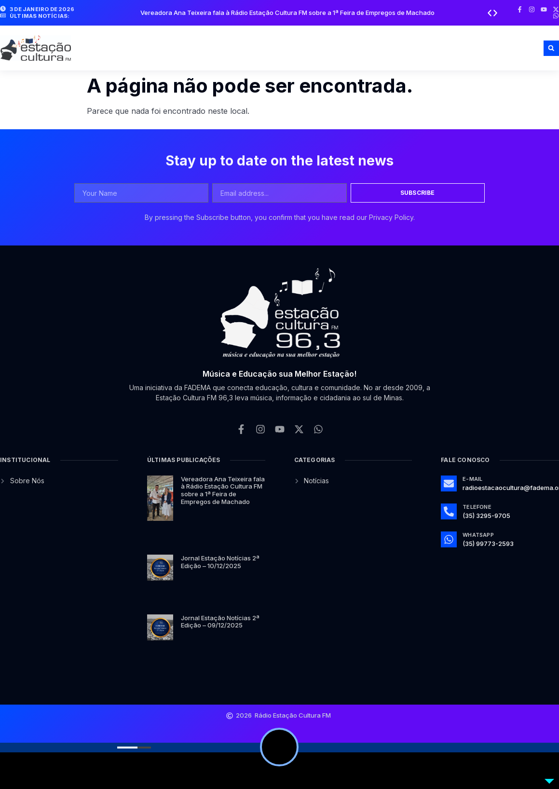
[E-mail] (449, 483)
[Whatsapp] (449, 539)
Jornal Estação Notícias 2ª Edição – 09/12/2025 (220, 621)
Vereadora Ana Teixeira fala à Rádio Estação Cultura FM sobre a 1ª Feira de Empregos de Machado (287, 12)
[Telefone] (449, 511)
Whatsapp (478, 534)
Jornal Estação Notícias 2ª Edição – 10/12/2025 (220, 562)
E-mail (472, 479)
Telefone (477, 506)
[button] (489, 13)
